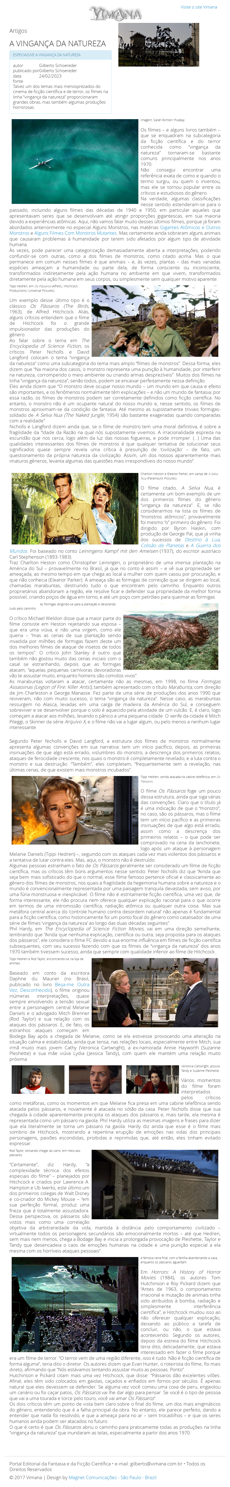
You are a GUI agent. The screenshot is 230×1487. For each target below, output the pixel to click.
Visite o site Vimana (199, 7)
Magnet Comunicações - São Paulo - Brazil (113, 1477)
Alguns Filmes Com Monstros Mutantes (75, 233)
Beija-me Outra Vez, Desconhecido (49, 987)
